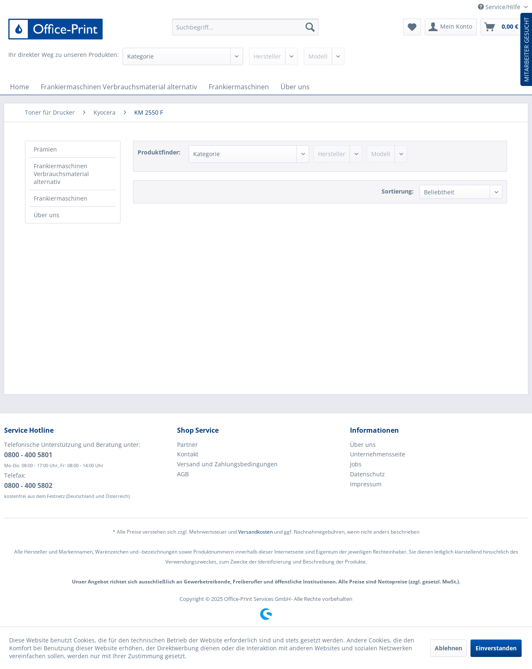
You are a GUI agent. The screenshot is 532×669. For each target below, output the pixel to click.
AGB (183, 474)
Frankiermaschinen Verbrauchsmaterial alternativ (61, 174)
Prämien (45, 149)
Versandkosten (255, 531)
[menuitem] (245, 27)
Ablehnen (448, 648)
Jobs (356, 464)
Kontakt (187, 454)
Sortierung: (398, 191)
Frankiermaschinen (60, 198)
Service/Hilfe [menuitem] (500, 7)
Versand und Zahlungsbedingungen (227, 464)
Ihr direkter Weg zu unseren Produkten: (63, 55)
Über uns (46, 215)
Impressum (366, 484)
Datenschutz (367, 474)
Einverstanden (496, 648)
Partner (187, 444)
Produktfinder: (159, 152)
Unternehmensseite (377, 454)
